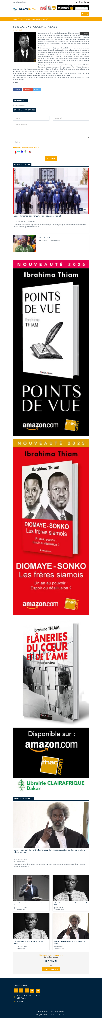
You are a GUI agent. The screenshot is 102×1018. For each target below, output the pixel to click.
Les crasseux (44, 237)
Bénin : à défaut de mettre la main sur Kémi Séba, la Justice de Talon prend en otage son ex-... (49, 851)
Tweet (37, 89)
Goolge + (28, 89)
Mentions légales (43, 1011)
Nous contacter (51, 969)
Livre (51, 1011)
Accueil (15, 19)
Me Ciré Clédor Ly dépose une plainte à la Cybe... (69, 942)
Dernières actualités (23, 799)
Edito (21, 19)
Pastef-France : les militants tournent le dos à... (30, 904)
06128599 (51, 961)
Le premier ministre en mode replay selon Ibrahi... (29, 942)
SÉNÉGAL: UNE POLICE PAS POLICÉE (37, 19)
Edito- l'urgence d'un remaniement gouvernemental (37, 216)
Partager (17, 89)
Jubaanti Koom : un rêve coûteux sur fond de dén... (71, 904)
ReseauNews (62, 1015)
